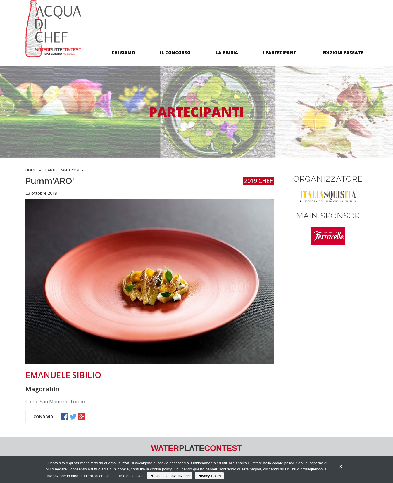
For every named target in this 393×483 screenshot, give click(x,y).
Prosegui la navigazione (169, 476)
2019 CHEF (258, 181)
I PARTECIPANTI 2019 (61, 170)
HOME (30, 170)
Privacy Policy (209, 476)
